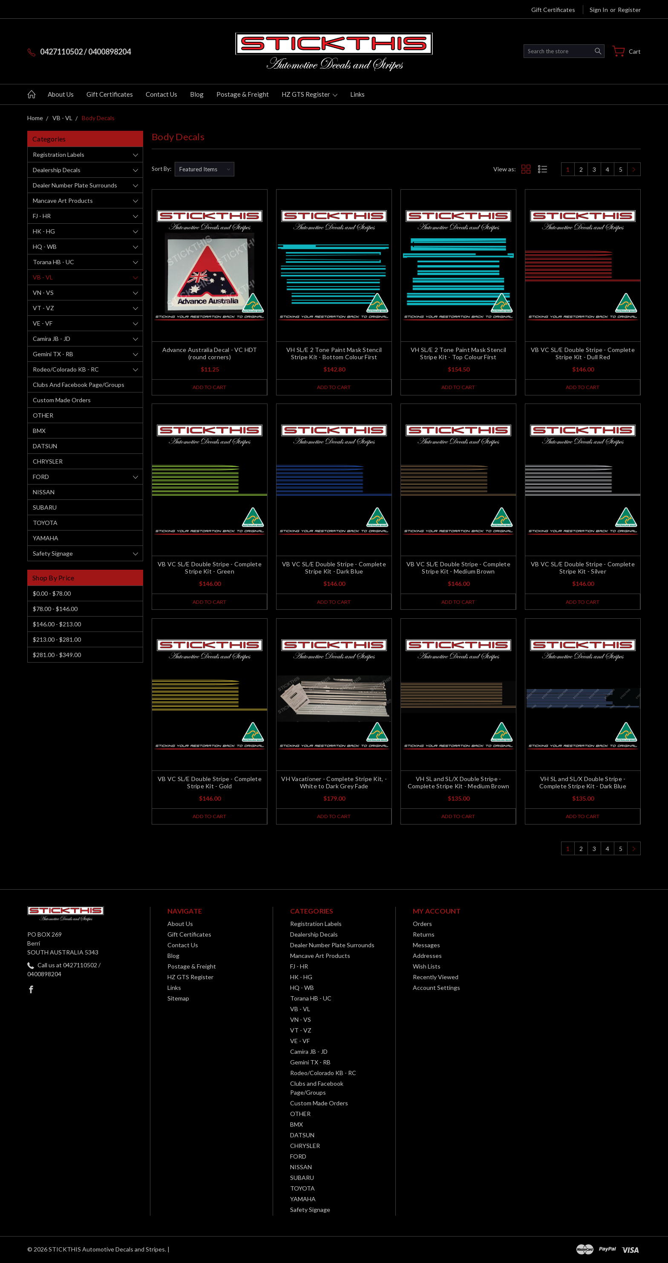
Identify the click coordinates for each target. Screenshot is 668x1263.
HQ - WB (45, 246)
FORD (41, 476)
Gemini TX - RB (53, 354)
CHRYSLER (48, 461)
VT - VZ (43, 307)
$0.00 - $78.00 (52, 593)
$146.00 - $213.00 (57, 624)
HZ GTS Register (309, 94)
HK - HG (44, 231)
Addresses (427, 956)
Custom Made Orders (62, 400)
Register (629, 9)
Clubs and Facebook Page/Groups (78, 384)
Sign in (599, 9)
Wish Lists (427, 967)
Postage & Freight (242, 94)
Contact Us (161, 94)
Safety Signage (53, 553)
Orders (422, 924)
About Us (61, 94)
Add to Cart (209, 387)
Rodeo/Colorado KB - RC (66, 369)
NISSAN (44, 492)
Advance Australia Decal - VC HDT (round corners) (209, 353)
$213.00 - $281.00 (57, 639)
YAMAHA (45, 538)
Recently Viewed (435, 977)
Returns (424, 935)
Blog (197, 94)
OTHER (43, 415)
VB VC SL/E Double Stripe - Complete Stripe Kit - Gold (210, 783)
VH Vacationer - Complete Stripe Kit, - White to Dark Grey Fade (334, 783)
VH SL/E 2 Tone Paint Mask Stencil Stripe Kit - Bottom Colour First (334, 353)
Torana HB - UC (53, 261)
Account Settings (436, 988)
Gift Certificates (553, 9)
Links (357, 94)
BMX (39, 430)
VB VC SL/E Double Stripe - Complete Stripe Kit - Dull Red (583, 353)
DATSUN (45, 446)
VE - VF (42, 323)
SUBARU (45, 507)
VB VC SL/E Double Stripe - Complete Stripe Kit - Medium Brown (458, 568)
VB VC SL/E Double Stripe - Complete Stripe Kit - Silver (583, 568)
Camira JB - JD (51, 338)
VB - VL (43, 277)
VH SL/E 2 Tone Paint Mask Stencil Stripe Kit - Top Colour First (458, 353)
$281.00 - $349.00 (57, 654)
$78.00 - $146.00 (55, 608)
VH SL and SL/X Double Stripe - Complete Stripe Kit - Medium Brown (459, 783)
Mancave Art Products (63, 200)
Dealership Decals (57, 169)
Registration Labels (58, 154)
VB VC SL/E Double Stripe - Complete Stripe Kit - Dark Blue (334, 568)
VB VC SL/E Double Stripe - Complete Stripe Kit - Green (210, 568)
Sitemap (178, 999)
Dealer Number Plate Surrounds (75, 185)
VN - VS (43, 292)
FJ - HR (42, 215)
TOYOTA (45, 522)
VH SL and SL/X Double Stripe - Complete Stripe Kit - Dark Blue (582, 783)
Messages (426, 945)
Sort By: (161, 168)
